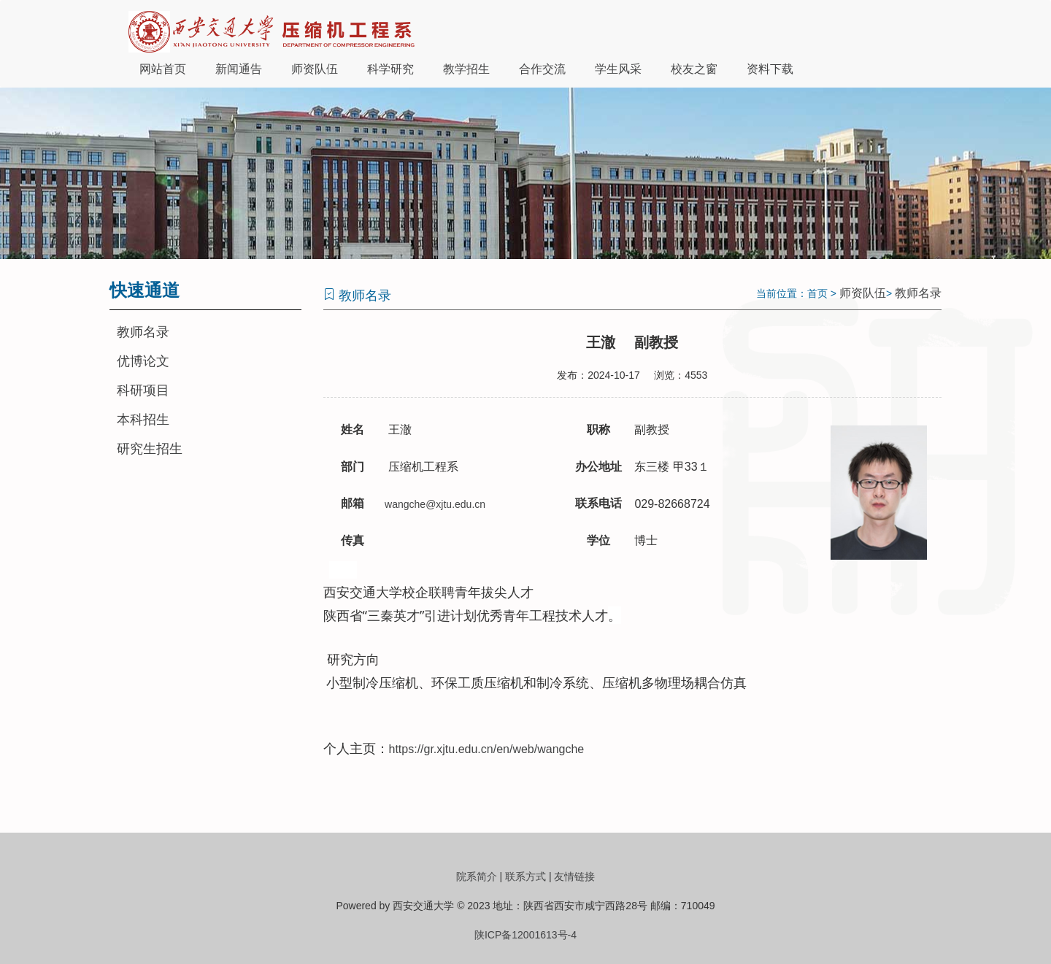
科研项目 (143, 390)
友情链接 (574, 876)
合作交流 (542, 69)
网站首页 (162, 69)
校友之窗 (694, 69)
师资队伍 (314, 69)
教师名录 (143, 332)
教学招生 (466, 69)
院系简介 (476, 876)
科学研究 (390, 69)
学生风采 (618, 69)
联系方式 (525, 876)
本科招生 (143, 419)
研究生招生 (149, 448)
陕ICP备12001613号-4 (525, 935)
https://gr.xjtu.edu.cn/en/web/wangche (487, 749)
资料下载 (770, 69)
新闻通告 (238, 69)
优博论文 (143, 361)
